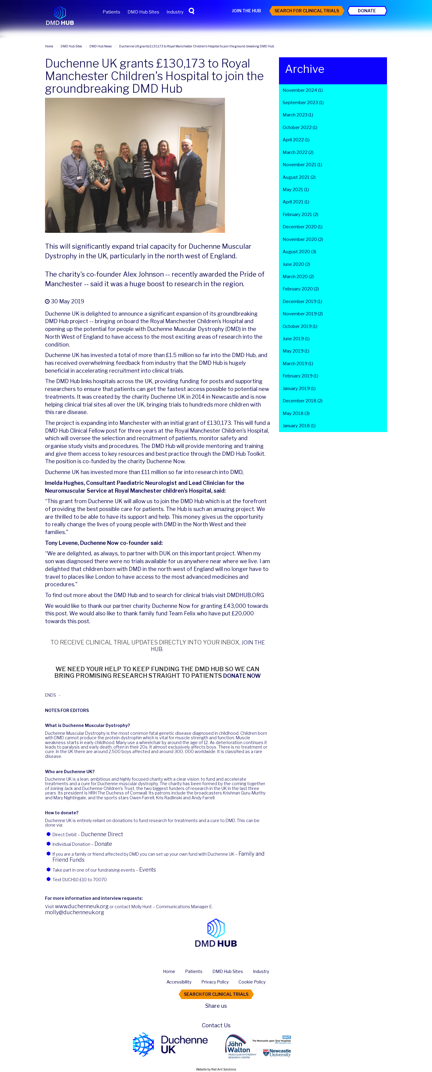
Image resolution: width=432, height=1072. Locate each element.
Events (147, 869)
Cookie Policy (252, 981)
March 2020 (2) (298, 276)
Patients (111, 12)
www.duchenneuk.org (82, 906)
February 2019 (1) (300, 376)
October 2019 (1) (300, 326)
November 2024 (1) (303, 90)
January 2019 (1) (299, 388)
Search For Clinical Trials (306, 10)
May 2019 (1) (296, 351)
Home (169, 971)
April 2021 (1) (296, 202)
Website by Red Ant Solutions (216, 1069)
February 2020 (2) (301, 289)
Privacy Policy (215, 981)
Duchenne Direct (102, 834)
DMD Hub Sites (143, 12)
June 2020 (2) (296, 264)
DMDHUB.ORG (245, 595)
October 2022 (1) (300, 127)
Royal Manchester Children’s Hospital (196, 321)
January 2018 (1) (299, 425)
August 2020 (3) (299, 251)
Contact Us (216, 1025)
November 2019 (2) (303, 314)
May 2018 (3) (296, 413)
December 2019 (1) (302, 301)
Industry (175, 12)
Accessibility (178, 981)
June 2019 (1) (296, 338)
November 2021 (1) (302, 164)
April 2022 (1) (296, 140)
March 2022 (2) (298, 152)
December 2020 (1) (302, 227)
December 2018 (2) (302, 401)
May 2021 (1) (296, 189)
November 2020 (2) (303, 239)
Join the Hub (246, 10)
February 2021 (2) (300, 214)
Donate (367, 10)
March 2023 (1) (298, 115)
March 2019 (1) (298, 363)
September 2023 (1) (303, 102)
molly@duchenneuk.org (74, 912)
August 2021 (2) (299, 177)
